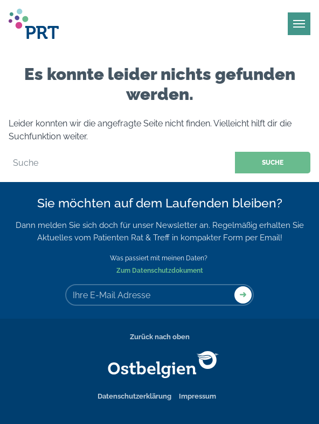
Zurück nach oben (160, 337)
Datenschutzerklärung (134, 396)
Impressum (197, 396)
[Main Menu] (299, 23)
